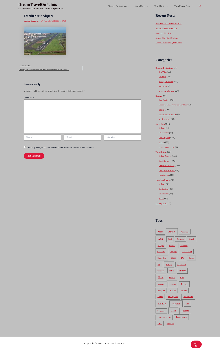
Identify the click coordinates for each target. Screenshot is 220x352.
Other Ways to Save (167, 147)
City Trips (163, 72)
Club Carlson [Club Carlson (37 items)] (187, 252)
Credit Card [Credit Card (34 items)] (161, 258)
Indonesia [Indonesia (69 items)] (161, 284)
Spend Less (146, 6)
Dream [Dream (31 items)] (191, 258)
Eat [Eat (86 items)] (159, 264)
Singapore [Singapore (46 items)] (161, 311)
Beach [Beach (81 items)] (191, 239)
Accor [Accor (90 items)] (160, 232)
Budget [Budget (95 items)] (161, 245)
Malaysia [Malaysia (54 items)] (161, 290)
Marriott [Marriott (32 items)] (184, 290)
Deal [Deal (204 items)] (173, 257)
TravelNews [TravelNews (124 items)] (181, 317)
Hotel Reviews (165, 161)
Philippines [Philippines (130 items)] (173, 296)
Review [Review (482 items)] (162, 303)
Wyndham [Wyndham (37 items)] (170, 324)
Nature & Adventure (167, 91)
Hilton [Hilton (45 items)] (171, 271)
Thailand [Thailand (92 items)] (185, 311)
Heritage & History (167, 81)
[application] (134, 6)
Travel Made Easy (184, 6)
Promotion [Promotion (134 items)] (188, 296)
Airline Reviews (165, 156)
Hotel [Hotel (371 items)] (160, 277)
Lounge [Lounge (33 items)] (173, 284)
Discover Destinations (125, 6)
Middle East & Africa (168, 114)
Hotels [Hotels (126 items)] (172, 277)
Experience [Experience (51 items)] (181, 265)
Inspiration (163, 86)
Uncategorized (162, 203)
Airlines (162, 128)
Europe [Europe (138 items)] (169, 264)
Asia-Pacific (164, 100)
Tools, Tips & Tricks (167, 170)
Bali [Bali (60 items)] (170, 239)
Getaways (163, 77)
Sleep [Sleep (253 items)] (173, 310)
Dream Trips (164, 194)
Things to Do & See (167, 165)
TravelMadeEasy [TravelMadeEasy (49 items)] (164, 317)
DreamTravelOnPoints (37, 4)
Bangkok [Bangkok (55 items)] (180, 239)
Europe (162, 109)
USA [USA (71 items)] (160, 323)
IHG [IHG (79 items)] (182, 277)
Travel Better (164, 6)
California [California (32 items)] (184, 246)
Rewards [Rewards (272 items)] (176, 303)
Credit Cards (164, 133)
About (196, 344)
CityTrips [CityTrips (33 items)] (173, 252)
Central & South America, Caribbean (174, 105)
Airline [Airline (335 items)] (171, 231)
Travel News (164, 175)
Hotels (161, 142)
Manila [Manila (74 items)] (173, 290)
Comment (29, 99)
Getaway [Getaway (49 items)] (161, 271)
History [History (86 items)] (182, 271)
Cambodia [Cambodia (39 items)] (161, 252)
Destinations (164, 189)
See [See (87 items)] (187, 304)
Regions (159, 96)
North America (165, 119)
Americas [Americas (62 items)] (184, 232)
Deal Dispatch (165, 137)
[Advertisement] (110, 35)
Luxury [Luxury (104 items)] (184, 284)
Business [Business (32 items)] (172, 246)
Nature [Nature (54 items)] (160, 296)
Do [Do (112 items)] (182, 258)
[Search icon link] (200, 6)
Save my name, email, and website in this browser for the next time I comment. (62, 149)
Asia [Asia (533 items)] (160, 238)
